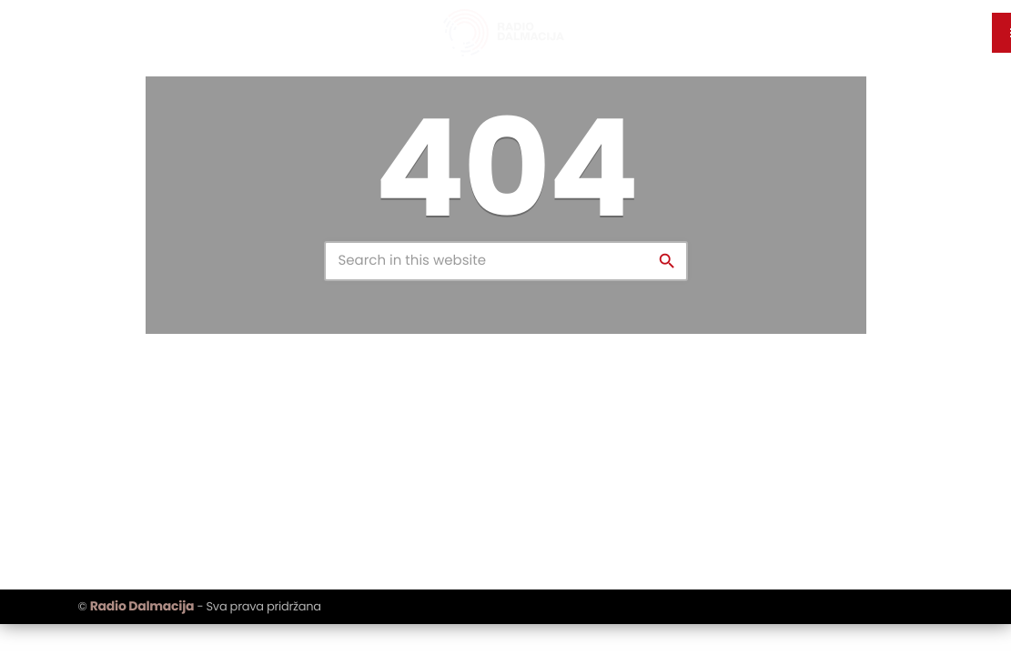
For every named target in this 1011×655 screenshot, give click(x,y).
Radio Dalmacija (142, 606)
